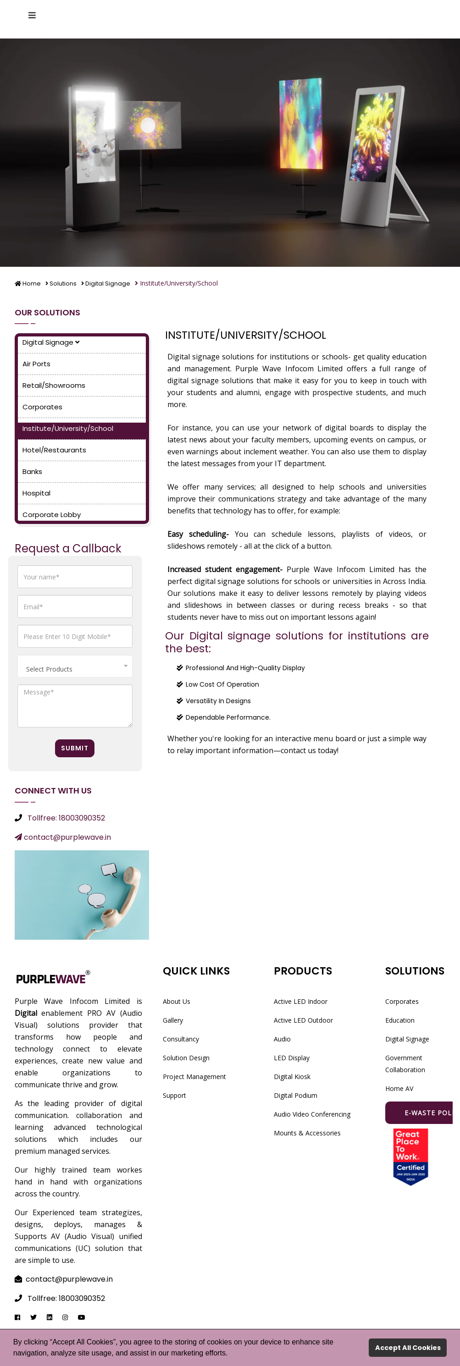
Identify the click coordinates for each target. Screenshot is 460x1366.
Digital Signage (112, 283)
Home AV (399, 1088)
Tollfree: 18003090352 (66, 817)
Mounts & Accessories (307, 1132)
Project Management (194, 1076)
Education (400, 1019)
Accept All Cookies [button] (408, 1347)
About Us (176, 1001)
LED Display (292, 1057)
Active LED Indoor (300, 1001)
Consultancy (181, 1038)
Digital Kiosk (292, 1076)
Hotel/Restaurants (54, 449)
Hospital (36, 492)
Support (174, 1095)
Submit (75, 747)
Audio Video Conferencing (312, 1113)
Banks (32, 471)
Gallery (173, 1019)
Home (29, 283)
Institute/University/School (67, 428)
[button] (231, 1354)
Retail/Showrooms (53, 385)
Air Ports (36, 363)
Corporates (42, 406)
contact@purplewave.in (63, 837)
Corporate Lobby (51, 514)
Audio (282, 1038)
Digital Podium (295, 1095)
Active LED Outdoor (303, 1019)
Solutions (65, 283)
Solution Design (186, 1057)
